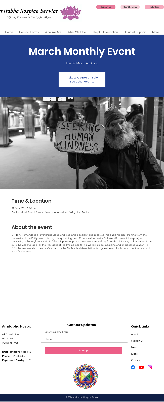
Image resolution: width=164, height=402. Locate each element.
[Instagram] (149, 367)
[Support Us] (105, 7)
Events (134, 353)
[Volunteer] (154, 7)
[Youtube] (141, 367)
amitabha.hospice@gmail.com (27, 351)
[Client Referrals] (130, 7)
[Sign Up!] (83, 350)
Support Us (137, 340)
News (134, 347)
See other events (82, 82)
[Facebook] (133, 367)
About (134, 334)
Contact (135, 360)
